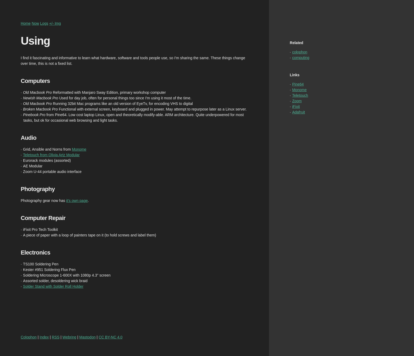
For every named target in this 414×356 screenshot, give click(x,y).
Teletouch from (36, 155)
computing (300, 58)
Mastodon (87, 337)
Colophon (29, 337)
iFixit (296, 106)
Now (35, 23)
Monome (79, 149)
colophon (299, 52)
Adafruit (298, 112)
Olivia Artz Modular (64, 155)
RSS (55, 337)
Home (26, 23)
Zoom (297, 101)
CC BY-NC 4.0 (110, 337)
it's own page (77, 200)
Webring (69, 337)
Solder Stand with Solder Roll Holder (53, 286)
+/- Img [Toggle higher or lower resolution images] (55, 23)
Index (44, 337)
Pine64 (298, 84)
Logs (44, 23)
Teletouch (300, 95)
